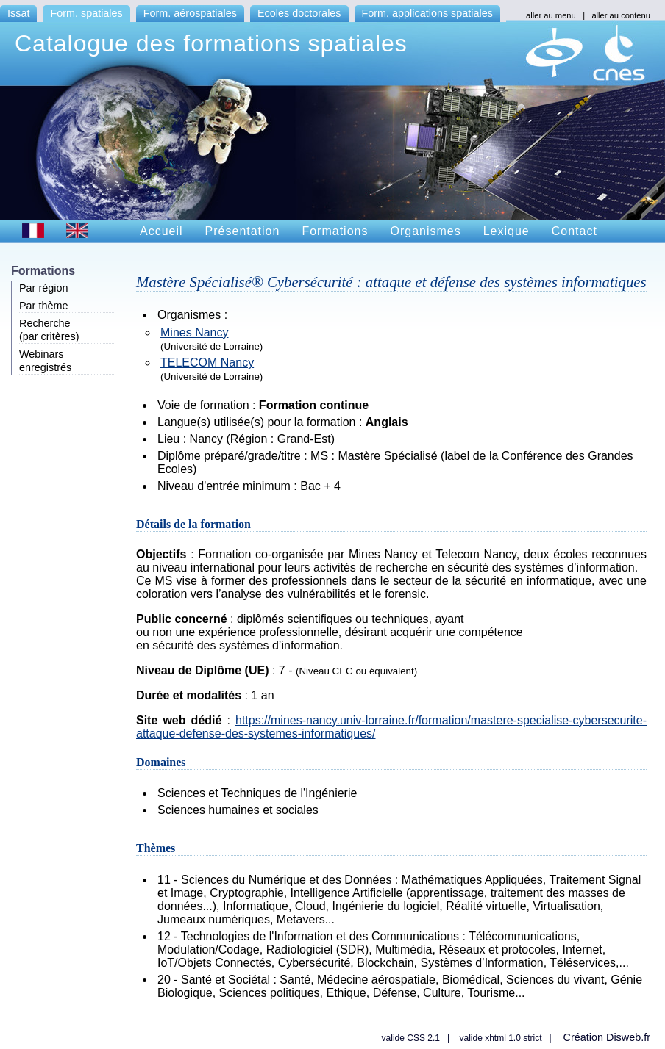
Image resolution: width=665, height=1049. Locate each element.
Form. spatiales (86, 13)
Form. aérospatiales (190, 13)
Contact (574, 231)
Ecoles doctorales (299, 13)
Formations (335, 231)
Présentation (242, 231)
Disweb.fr (628, 1037)
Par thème (43, 305)
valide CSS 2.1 (411, 1038)
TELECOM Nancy (207, 362)
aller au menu (551, 15)
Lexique (506, 231)
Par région (43, 288)
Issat (18, 13)
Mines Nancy (194, 332)
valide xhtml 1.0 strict (500, 1038)
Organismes (425, 231)
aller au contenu (620, 15)
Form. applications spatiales (427, 13)
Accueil (161, 231)
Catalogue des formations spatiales (211, 43)
